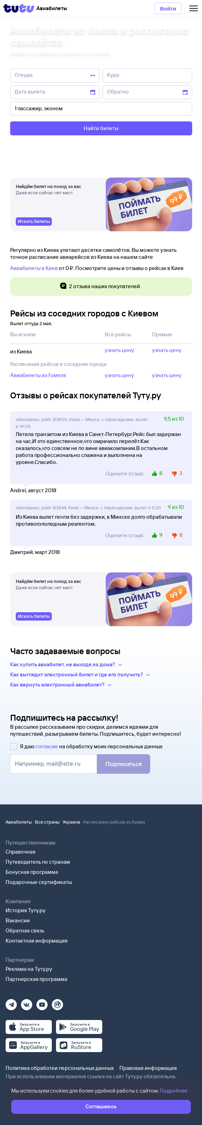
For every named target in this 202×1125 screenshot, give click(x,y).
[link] (34, 223)
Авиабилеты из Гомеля (38, 375)
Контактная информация (37, 940)
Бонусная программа (32, 872)
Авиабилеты (19, 822)
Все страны (47, 822)
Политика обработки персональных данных (60, 1068)
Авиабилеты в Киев (34, 268)
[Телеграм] (11, 1002)
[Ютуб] (42, 1002)
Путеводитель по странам (38, 861)
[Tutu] (19, 8)
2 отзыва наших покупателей (99, 286)
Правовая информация (148, 1068)
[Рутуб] (57, 1002)
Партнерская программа (36, 979)
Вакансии (18, 920)
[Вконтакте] (26, 1002)
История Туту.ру (26, 910)
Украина (71, 822)
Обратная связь (25, 930)
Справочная (20, 851)
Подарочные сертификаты (39, 882)
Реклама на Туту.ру (29, 969)
